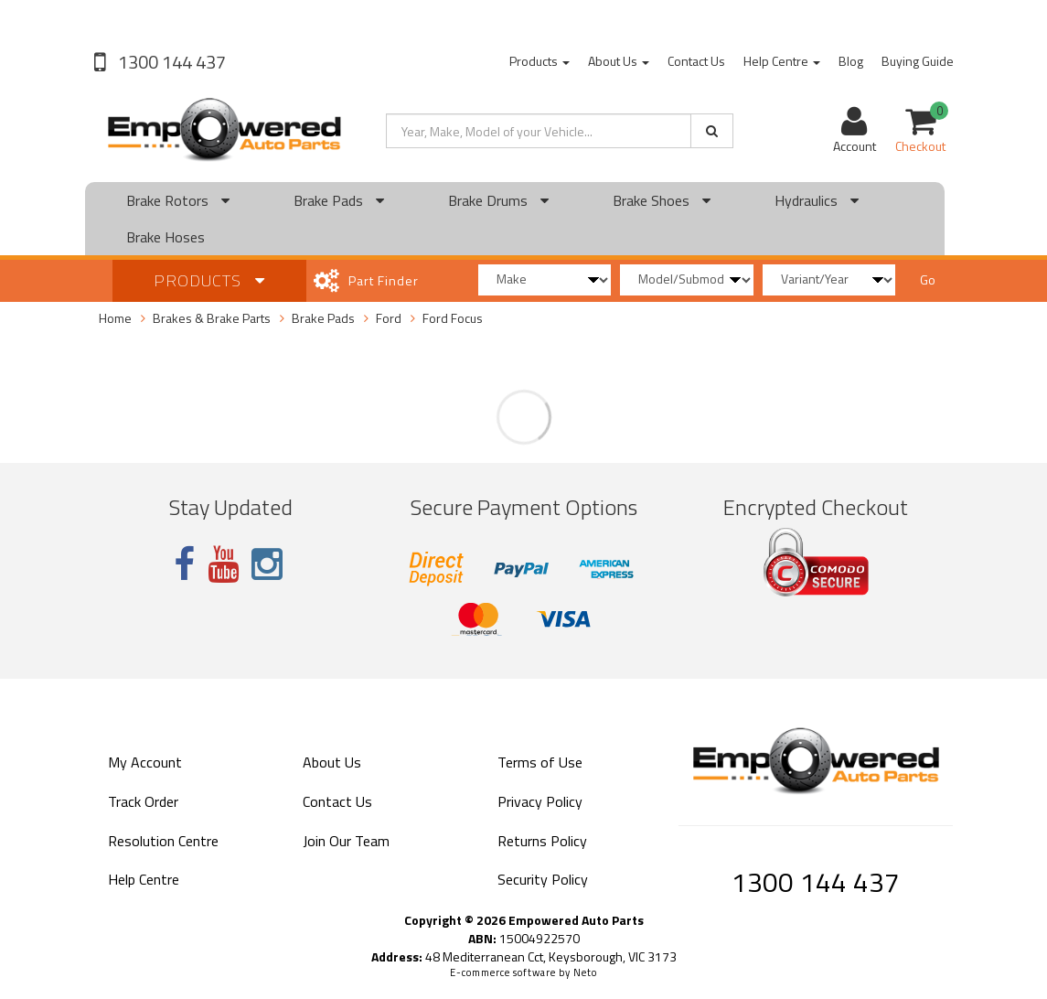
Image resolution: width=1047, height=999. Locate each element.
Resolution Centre (163, 841)
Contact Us (696, 60)
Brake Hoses (165, 237)
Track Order (143, 801)
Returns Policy (542, 841)
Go (927, 279)
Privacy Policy (539, 801)
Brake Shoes (661, 200)
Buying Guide (917, 60)
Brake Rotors (178, 200)
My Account (145, 762)
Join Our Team (346, 841)
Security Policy (542, 879)
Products (539, 60)
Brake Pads (339, 200)
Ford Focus (452, 318)
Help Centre (781, 60)
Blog (851, 60)
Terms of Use (539, 762)
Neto (585, 972)
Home (115, 318)
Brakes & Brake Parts (212, 318)
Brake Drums (498, 200)
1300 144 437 (170, 62)
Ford (388, 318)
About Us (618, 60)
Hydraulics (817, 200)
